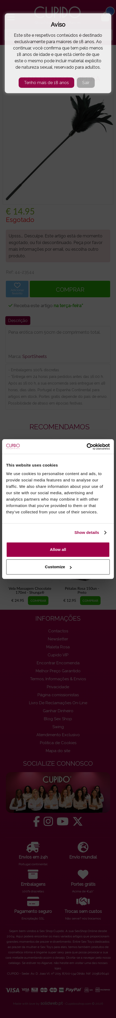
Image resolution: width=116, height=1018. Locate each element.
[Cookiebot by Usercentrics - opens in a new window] (86, 446)
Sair (85, 82)
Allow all (58, 549)
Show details (86, 532)
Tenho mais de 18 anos (46, 82)
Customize (58, 566)
